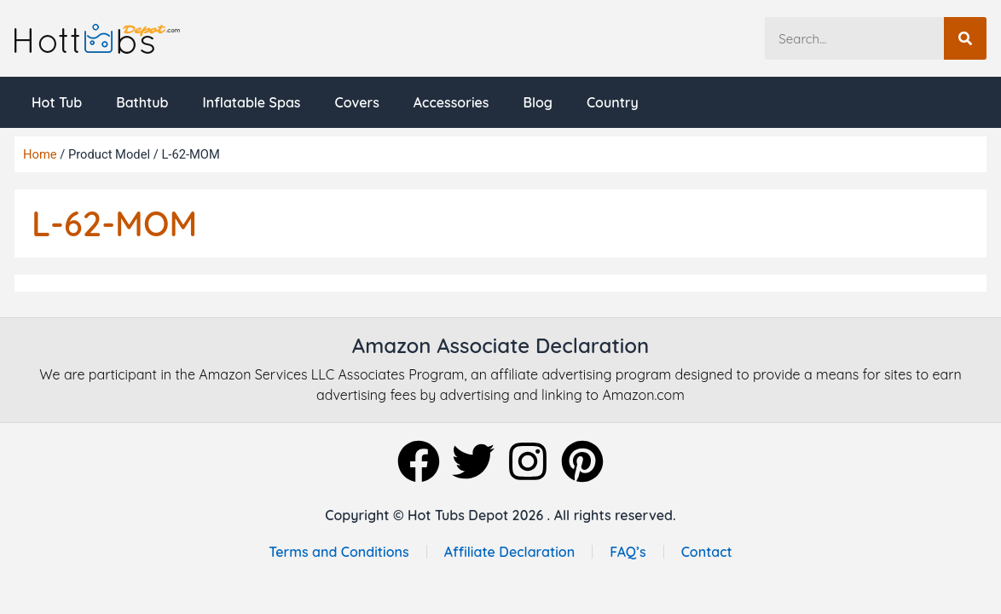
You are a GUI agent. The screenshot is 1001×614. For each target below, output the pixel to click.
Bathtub (142, 102)
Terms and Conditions (338, 551)
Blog (538, 102)
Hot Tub (57, 102)
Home (40, 154)
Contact (706, 551)
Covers (356, 102)
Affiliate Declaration (510, 551)
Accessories (451, 102)
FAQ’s (628, 551)
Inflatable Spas (251, 102)
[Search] (965, 38)
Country (613, 102)
